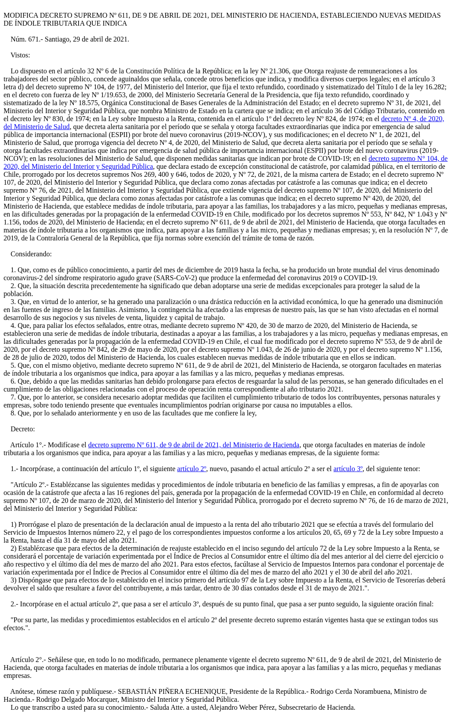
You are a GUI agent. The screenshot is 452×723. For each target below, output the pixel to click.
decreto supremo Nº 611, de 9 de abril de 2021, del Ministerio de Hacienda (193, 445)
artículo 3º (348, 468)
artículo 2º (191, 468)
